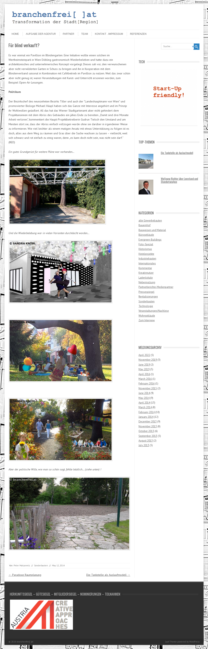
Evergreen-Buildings (150, 239)
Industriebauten (147, 258)
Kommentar (145, 268)
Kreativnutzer (146, 273)
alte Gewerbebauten (150, 220)
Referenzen (138, 34)
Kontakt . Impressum (109, 34)
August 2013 (146, 440)
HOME (15, 34)
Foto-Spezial (146, 244)
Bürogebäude (146, 235)
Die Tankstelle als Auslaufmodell (108, 575)
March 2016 (145, 379)
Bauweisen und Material (152, 230)
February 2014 (147, 412)
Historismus (145, 249)
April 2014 (144, 402)
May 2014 (144, 398)
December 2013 (148, 421)
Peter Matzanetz (22, 565)
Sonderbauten (41, 565)
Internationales (147, 263)
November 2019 (148, 359)
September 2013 (148, 436)
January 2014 (146, 417)
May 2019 (144, 369)
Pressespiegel (146, 292)
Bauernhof (145, 225)
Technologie (146, 306)
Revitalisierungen (148, 296)
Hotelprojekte (146, 254)
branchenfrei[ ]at (25, 641)
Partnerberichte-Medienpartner (156, 287)
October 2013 (146, 431)
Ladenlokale (146, 277)
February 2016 (147, 383)
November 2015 (148, 388)
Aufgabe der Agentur (41, 34)
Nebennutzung (147, 282)
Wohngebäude (147, 315)
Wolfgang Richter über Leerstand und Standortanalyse (179, 180)
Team (84, 34)
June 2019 (144, 364)
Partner (68, 34)
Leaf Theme (171, 641)
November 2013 (148, 426)
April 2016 (144, 374)
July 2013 (144, 445)
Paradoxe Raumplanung (25, 575)
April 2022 (144, 355)
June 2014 (144, 393)
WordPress (194, 641)
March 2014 (145, 407)
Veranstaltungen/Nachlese (154, 311)
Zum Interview (147, 320)
